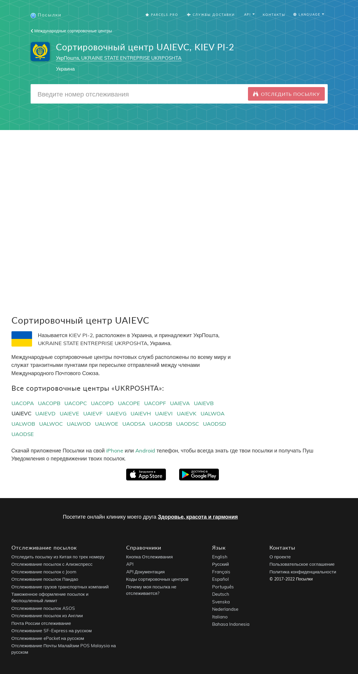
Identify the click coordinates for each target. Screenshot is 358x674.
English (219, 556)
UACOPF (155, 403)
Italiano (220, 616)
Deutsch (220, 594)
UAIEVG (116, 413)
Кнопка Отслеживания (149, 556)
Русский (220, 564)
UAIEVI (164, 413)
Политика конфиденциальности (302, 571)
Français (221, 571)
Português (223, 586)
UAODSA (133, 423)
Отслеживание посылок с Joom (44, 571)
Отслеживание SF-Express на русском (51, 630)
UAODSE (22, 434)
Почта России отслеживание (41, 623)
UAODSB (160, 423)
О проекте (280, 556)
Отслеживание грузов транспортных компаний (60, 586)
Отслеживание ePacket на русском (47, 638)
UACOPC (75, 403)
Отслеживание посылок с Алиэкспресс (52, 564)
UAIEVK (187, 413)
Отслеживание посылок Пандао (44, 579)
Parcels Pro (161, 14)
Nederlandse (225, 609)
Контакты (274, 14)
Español (220, 579)
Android (145, 450)
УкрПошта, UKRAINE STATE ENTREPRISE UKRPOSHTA (119, 58)
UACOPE (129, 403)
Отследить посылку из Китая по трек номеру (58, 556)
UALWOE (106, 423)
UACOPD (102, 403)
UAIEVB (204, 403)
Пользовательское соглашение (301, 564)
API (130, 564)
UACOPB (49, 403)
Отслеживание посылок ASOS (43, 608)
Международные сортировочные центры (71, 31)
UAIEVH (141, 413)
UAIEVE (69, 413)
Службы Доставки (211, 14)
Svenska (221, 601)
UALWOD (79, 423)
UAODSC (187, 423)
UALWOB (23, 423)
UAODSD (214, 423)
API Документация (145, 571)
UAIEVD (45, 413)
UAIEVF (92, 413)
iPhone (114, 450)
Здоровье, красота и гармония (198, 516)
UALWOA (212, 413)
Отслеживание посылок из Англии (47, 615)
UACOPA (22, 403)
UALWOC (51, 423)
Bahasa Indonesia (230, 624)
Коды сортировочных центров (157, 579)
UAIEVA (180, 403)
